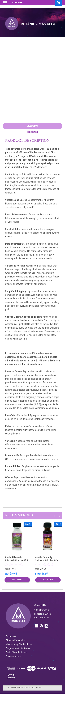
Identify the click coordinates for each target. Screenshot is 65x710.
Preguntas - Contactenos (18, 648)
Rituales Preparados (15, 640)
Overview (32, 126)
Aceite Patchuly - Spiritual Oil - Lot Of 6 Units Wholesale (46, 560)
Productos (11, 636)
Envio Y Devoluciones (16, 652)
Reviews (32, 132)
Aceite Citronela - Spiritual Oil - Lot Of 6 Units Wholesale (16, 560)
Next (59, 516)
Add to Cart (17, 580)
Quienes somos (13, 656)
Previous (55, 516)
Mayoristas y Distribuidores (19, 644)
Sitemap (38, 688)
